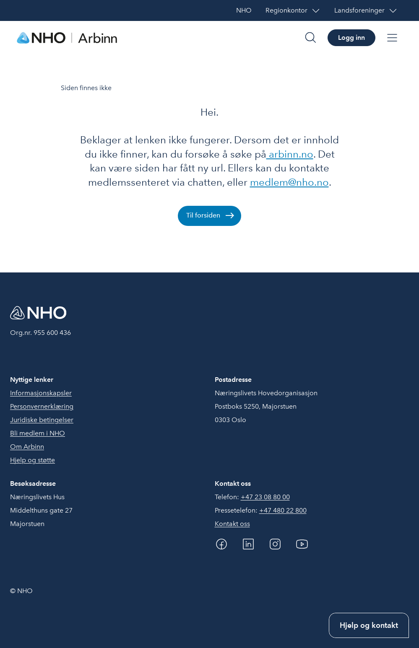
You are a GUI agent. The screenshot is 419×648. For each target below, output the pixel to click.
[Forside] (67, 38)
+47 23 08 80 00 (265, 497)
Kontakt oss (232, 524)
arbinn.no (289, 154)
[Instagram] (275, 544)
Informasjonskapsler (41, 393)
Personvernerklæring (41, 406)
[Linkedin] (248, 544)
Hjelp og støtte (32, 460)
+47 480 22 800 (283, 510)
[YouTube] (302, 544)
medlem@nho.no (289, 182)
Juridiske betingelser (41, 420)
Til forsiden (203, 215)
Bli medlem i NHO (37, 433)
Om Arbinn (27, 447)
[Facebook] (221, 544)
